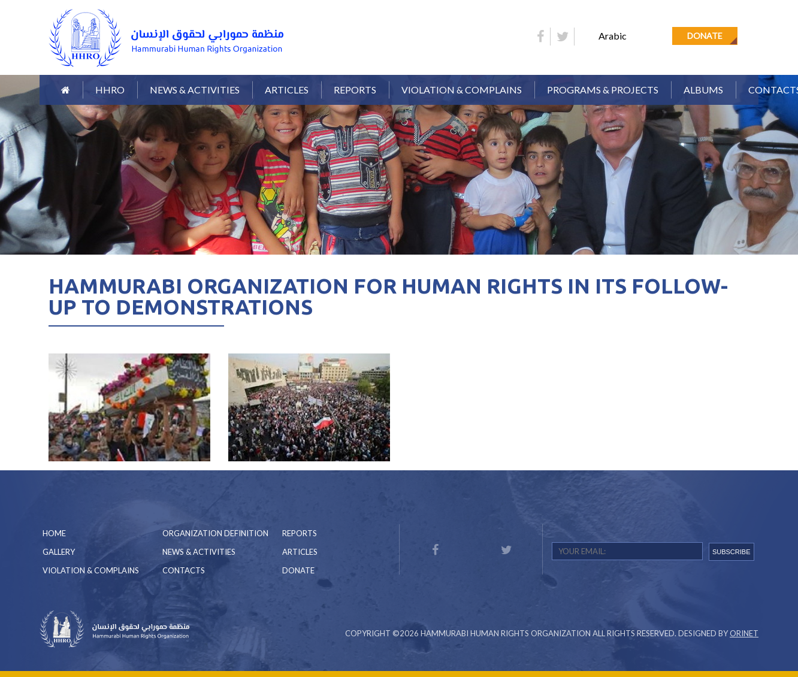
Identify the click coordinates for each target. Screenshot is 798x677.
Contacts (183, 570)
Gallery (59, 552)
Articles (287, 89)
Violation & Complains (461, 89)
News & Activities (195, 89)
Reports (299, 533)
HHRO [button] (110, 89)
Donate (705, 36)
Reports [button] (355, 89)
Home (54, 533)
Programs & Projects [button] (602, 89)
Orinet (744, 633)
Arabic (612, 35)
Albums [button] (703, 89)
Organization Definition (215, 533)
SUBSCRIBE (731, 551)
